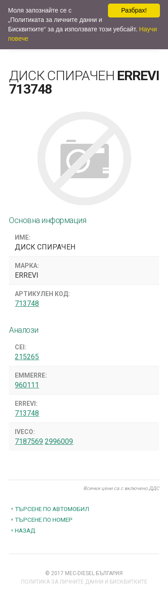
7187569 (29, 441)
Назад (25, 530)
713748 (27, 303)
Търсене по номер (44, 519)
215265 (27, 357)
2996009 (59, 441)
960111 (27, 385)
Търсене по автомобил (52, 508)
